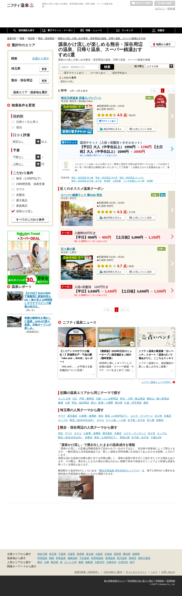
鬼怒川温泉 (144, 558)
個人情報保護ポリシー (114, 581)
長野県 (117, 554)
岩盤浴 (160, 420)
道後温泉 (110, 558)
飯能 (60, 402)
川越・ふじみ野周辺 (107, 398)
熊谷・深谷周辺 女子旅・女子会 (86, 181)
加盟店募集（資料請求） (87, 572)
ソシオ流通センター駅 (133, 181)
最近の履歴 (164, 3)
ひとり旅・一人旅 (116, 420)
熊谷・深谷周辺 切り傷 (82, 177)
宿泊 (100, 415)
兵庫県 (71, 554)
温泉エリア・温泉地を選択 (30, 92)
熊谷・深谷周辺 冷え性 (106, 177)
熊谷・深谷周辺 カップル (131, 177)
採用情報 (171, 581)
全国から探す (40, 58)
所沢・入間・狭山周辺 (132, 398)
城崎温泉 (72, 558)
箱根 (51, 558)
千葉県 (62, 554)
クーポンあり (98, 72)
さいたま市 (64, 398)
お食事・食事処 (88, 415)
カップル (63, 420)
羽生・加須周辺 (80, 402)
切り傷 (150, 420)
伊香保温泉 (97, 558)
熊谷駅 (107, 181)
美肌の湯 (125, 437)
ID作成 (171, 8)
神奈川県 (42, 554)
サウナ (62, 415)
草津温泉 (42, 558)
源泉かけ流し (24, 211)
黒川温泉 (122, 558)
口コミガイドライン (136, 572)
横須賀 (54, 562)
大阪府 (99, 554)
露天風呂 (72, 415)
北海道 (108, 554)
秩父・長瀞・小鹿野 (102, 402)
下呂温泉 (84, 558)
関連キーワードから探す (21, 566)
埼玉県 (53, 554)
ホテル (100, 420)
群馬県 (80, 554)
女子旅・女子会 (136, 420)
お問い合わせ (168, 572)
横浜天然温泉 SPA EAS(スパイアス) (119, 470)
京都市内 (111, 562)
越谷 (145, 402)
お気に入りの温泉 (141, 3)
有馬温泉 (61, 558)
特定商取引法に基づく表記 (140, 581)
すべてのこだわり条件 (30, 219)
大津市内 (123, 562)
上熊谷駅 (117, 181)
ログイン (160, 8)
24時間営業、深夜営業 (30, 183)
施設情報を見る (112, 129)
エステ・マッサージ (141, 415)
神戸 (132, 562)
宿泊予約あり (119, 72)
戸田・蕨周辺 (86, 398)
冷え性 (158, 415)
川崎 (46, 562)
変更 (44, 69)
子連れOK (156, 437)
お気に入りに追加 (142, 129)
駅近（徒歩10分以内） (82, 420)
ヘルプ (153, 572)
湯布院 (132, 558)
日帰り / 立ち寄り (27, 121)
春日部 (118, 402)
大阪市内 (100, 562)
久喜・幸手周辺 (133, 402)
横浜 (39, 562)
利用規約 (160, 581)
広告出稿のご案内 (113, 572)
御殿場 (89, 562)
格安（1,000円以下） (117, 415)
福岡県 (136, 554)
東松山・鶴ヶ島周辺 (158, 398)
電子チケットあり (74, 72)
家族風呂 (22, 205)
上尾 (67, 402)
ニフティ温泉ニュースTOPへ (156, 382)
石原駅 (150, 181)
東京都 (89, 554)
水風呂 (167, 415)
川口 (74, 398)
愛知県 (126, 554)
